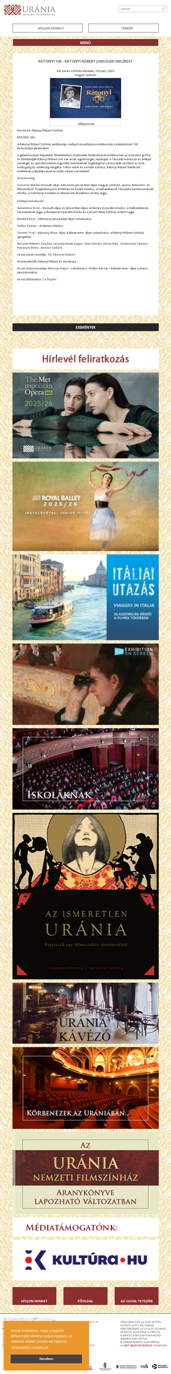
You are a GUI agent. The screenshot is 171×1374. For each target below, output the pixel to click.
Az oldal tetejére (137, 1301)
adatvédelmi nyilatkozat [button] (29, 1347)
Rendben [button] (46, 1359)
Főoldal (85, 1301)
